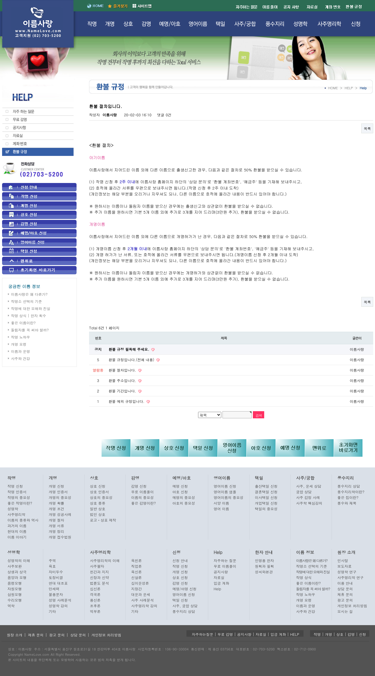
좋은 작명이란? (19, 503)
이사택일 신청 (266, 497)
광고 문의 (345, 600)
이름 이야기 (17, 536)
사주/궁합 (305, 478)
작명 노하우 (20, 336)
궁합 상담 (304, 491)
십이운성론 (140, 583)
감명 (135, 478)
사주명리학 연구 (350, 577)
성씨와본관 (264, 571)
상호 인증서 (99, 491)
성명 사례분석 (60, 600)
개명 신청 (56, 486)
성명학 (12, 508)
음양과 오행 (17, 577)
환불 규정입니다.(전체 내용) (131, 359)
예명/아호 (181, 478)
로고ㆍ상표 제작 (103, 519)
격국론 (95, 594)
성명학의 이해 (18, 560)
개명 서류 (56, 525)
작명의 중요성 (18, 497)
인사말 (342, 560)
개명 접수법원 (60, 536)
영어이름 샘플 (225, 491)
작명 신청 (15, 486)
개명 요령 (19, 344)
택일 (259, 478)
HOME (333, 88)
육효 (52, 566)
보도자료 (344, 566)
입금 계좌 (221, 583)
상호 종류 (97, 503)
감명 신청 (139, 486)
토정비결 (56, 577)
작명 (11, 478)
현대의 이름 (17, 531)
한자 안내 (264, 552)
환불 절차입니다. (122, 370)
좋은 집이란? (347, 497)
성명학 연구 (346, 571)
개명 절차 (56, 519)
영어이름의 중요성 (228, 497)
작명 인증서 (17, 491)
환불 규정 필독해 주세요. (129, 349)
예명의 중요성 (183, 497)
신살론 (136, 577)
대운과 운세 (140, 594)
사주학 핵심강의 (309, 503)
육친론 (136, 560)
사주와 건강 (20, 358)
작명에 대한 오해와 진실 (30, 308)
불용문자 (56, 594)
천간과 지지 (99, 571)
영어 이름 (221, 508)
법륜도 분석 (99, 583)
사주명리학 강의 (144, 605)
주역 (52, 560)
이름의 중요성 (142, 497)
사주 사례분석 (142, 600)
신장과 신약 (99, 577)
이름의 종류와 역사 (22, 519)
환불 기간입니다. (122, 390)
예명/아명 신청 (184, 588)
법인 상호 (97, 514)
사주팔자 (97, 566)
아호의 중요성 (183, 503)
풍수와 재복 (346, 503)
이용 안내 (345, 583)
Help (218, 552)
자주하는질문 (202, 634)
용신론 (95, 600)
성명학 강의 (58, 605)
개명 (53, 478)
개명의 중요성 (60, 497)
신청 (176, 552)
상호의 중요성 (101, 497)
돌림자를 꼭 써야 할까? (30, 329)
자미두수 (56, 571)
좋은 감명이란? (143, 503)
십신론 (95, 588)
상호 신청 (97, 486)
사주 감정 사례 (308, 497)
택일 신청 (180, 600)
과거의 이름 (17, 525)
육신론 (136, 571)
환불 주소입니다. (122, 380)
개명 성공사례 (60, 514)
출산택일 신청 (266, 486)
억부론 (95, 611)
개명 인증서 (58, 491)
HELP (349, 88)
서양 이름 (221, 503)
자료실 (219, 577)
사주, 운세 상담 (308, 486)
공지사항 (221, 571)
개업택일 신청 (266, 503)
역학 (11, 605)
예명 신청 (180, 486)
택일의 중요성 (266, 508)
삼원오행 (14, 594)
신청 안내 (180, 560)
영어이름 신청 (225, 486)
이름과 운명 (20, 351)
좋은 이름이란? (23, 322)
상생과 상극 (17, 571)
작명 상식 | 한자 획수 (28, 315)
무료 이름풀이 (142, 491)
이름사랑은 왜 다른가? (29, 294)
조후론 (95, 605)
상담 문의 (345, 588)
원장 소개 (346, 552)
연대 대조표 (58, 583)
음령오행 (14, 583)
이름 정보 (305, 552)
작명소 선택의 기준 (26, 301)
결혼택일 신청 (266, 491)
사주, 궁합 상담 (185, 605)
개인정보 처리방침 (352, 605)
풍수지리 (345, 478)
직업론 (136, 566)
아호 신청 (180, 491)
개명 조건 (56, 508)
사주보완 (14, 566)
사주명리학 (16, 514)
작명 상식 (304, 577)
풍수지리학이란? (350, 491)
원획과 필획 (264, 566)
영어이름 (222, 478)
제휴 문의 (345, 594)
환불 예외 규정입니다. (127, 401)
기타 (52, 611)
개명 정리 (56, 531)
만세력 (54, 588)
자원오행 (14, 588)
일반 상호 (97, 508)
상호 (94, 478)
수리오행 (14, 600)
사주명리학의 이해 (105, 560)
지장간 (136, 588)
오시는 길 (345, 611)
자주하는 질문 (225, 560)
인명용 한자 (264, 560)
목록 (367, 128)
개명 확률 (56, 503)
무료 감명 (225, 634)
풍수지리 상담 (348, 486)
